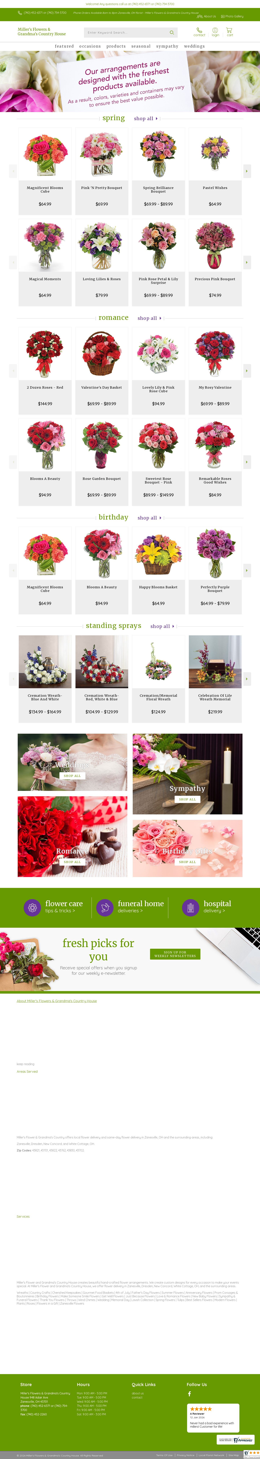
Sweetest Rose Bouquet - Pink (158, 480)
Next (247, 171)
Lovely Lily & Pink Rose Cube (158, 389)
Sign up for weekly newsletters (175, 954)
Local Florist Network (211, 1455)
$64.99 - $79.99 (215, 603)
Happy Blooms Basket (158, 587)
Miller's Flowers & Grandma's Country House (42, 31)
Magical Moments (45, 279)
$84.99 (215, 495)
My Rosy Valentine (215, 387)
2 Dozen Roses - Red (45, 387)
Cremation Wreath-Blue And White (45, 697)
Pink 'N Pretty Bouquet (101, 188)
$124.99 (158, 711)
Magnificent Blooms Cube (45, 190)
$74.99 (215, 295)
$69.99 (102, 204)
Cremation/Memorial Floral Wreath (158, 697)
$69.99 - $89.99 (158, 204)
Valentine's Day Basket (101, 387)
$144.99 (45, 403)
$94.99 (158, 403)
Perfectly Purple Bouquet (215, 589)
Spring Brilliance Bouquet (158, 190)
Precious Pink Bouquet (215, 279)
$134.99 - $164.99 (45, 711)
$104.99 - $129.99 (102, 711)
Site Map (234, 1455)
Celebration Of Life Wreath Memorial (215, 697)
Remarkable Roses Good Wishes (215, 480)
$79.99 (102, 295)
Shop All (144, 118)
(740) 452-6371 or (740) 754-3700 (45, 12)
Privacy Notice (185, 1455)
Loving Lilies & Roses (102, 279)
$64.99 (45, 204)
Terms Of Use (164, 1455)
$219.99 (215, 711)
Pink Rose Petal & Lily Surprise (158, 281)
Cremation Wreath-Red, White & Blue (101, 697)
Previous (13, 171)
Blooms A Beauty (45, 479)
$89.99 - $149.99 (158, 495)
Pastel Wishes (215, 188)
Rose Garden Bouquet (102, 479)
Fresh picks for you (98, 956)
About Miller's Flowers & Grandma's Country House (57, 1001)
